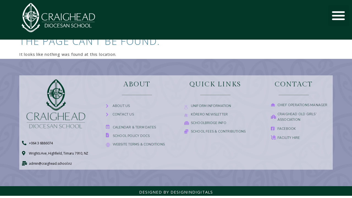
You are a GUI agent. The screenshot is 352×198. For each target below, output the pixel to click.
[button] (338, 15)
